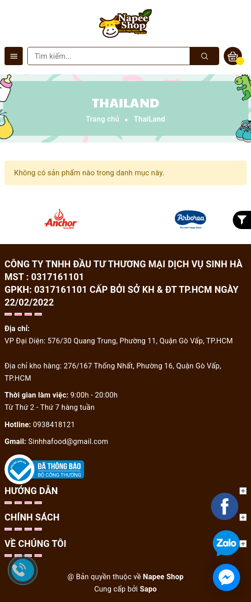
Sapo (148, 589)
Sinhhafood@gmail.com (68, 441)
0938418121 (54, 424)
